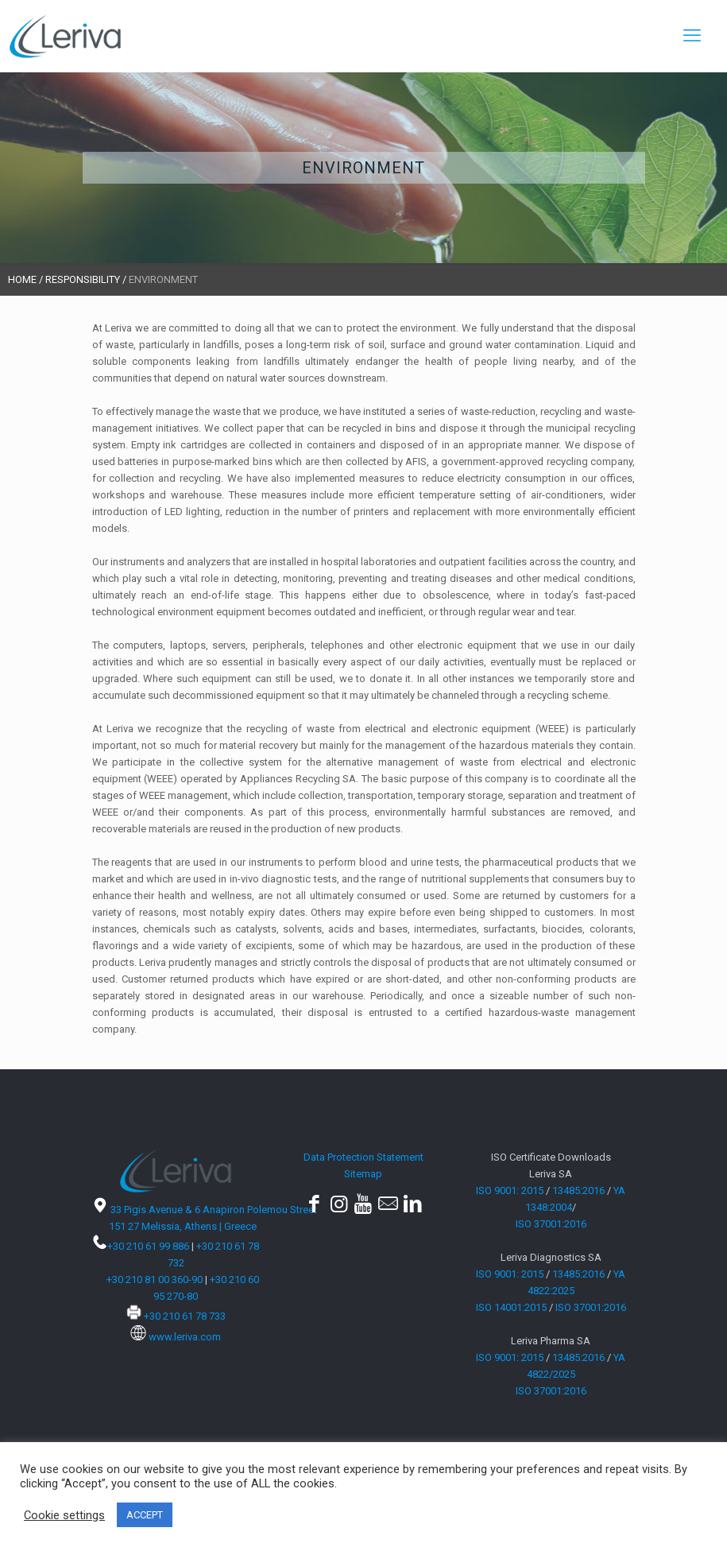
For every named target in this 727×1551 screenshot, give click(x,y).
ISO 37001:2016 (551, 1224)
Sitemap (363, 1174)
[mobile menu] (692, 35)
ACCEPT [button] (144, 1515)
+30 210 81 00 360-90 (154, 1279)
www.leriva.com (185, 1337)
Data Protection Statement (363, 1157)
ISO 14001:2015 (511, 1307)
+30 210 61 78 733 (185, 1316)
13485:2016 (578, 1190)
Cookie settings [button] (64, 1515)
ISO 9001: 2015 (509, 1190)
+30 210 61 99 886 (148, 1246)
